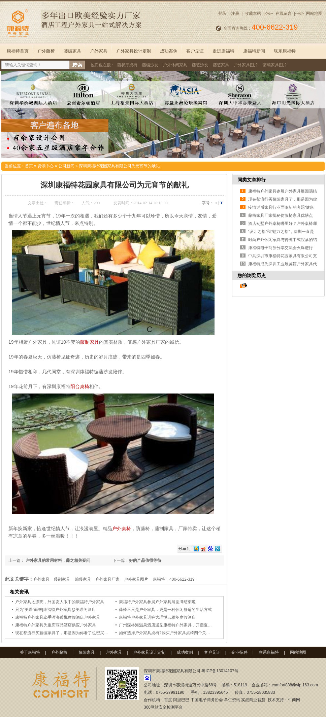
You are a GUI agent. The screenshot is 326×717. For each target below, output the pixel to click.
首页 (29, 166)
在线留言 (283, 13)
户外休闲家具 (175, 65)
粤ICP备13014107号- (220, 671)
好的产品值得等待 (145, 560)
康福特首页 (18, 51)
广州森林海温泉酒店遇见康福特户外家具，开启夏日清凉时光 (173, 625)
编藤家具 (83, 579)
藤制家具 (89, 342)
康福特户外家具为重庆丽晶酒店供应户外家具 (55, 625)
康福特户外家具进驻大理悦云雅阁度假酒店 (157, 617)
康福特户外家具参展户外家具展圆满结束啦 (157, 602)
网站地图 (314, 13)
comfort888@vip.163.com (295, 685)
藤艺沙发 (200, 65)
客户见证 (195, 51)
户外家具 (98, 51)
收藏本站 (253, 13)
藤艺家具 (221, 65)
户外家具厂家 (107, 579)
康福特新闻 (254, 51)
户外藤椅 (46, 51)
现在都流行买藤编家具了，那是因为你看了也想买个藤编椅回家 (71, 632)
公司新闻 (66, 166)
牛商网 (294, 699)
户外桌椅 (121, 528)
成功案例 (168, 51)
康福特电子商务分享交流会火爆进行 (280, 247)
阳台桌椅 (79, 386)
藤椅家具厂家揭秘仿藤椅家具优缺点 (280, 215)
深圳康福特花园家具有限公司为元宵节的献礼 (119, 166)
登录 (222, 13)
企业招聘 (239, 652)
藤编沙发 (150, 65)
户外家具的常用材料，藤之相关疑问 (57, 560)
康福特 (159, 579)
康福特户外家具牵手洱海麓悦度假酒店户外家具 (57, 617)
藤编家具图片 (275, 65)
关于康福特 (30, 652)
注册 (235, 13)
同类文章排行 (251, 179)
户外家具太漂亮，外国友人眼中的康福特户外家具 (59, 602)
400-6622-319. (182, 579)
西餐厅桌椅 (127, 65)
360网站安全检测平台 (163, 707)
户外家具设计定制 (133, 51)
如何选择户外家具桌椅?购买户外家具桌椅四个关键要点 (168, 632)
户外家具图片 (246, 65)
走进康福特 (223, 51)
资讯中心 (45, 166)
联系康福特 (285, 51)
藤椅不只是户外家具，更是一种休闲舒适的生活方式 (165, 609)
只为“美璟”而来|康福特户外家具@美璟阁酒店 (55, 609)
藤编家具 (72, 51)
